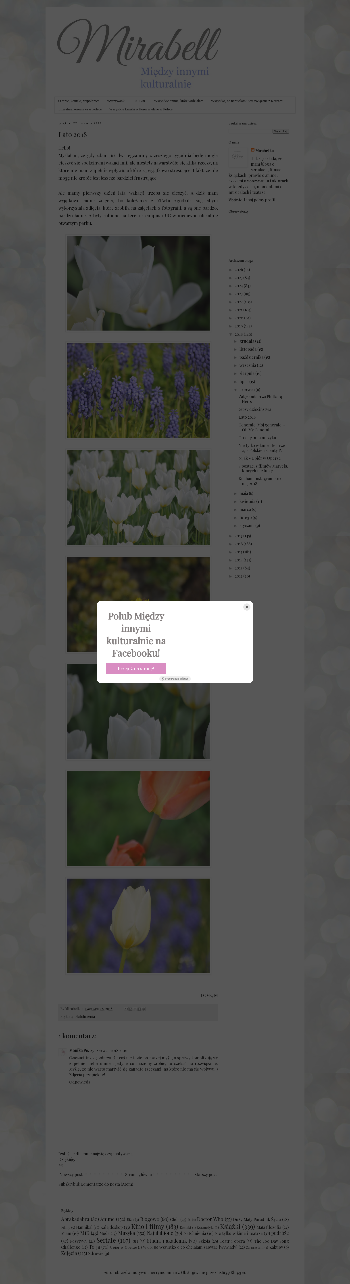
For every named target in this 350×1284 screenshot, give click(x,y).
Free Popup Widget (174, 679)
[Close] (246, 607)
